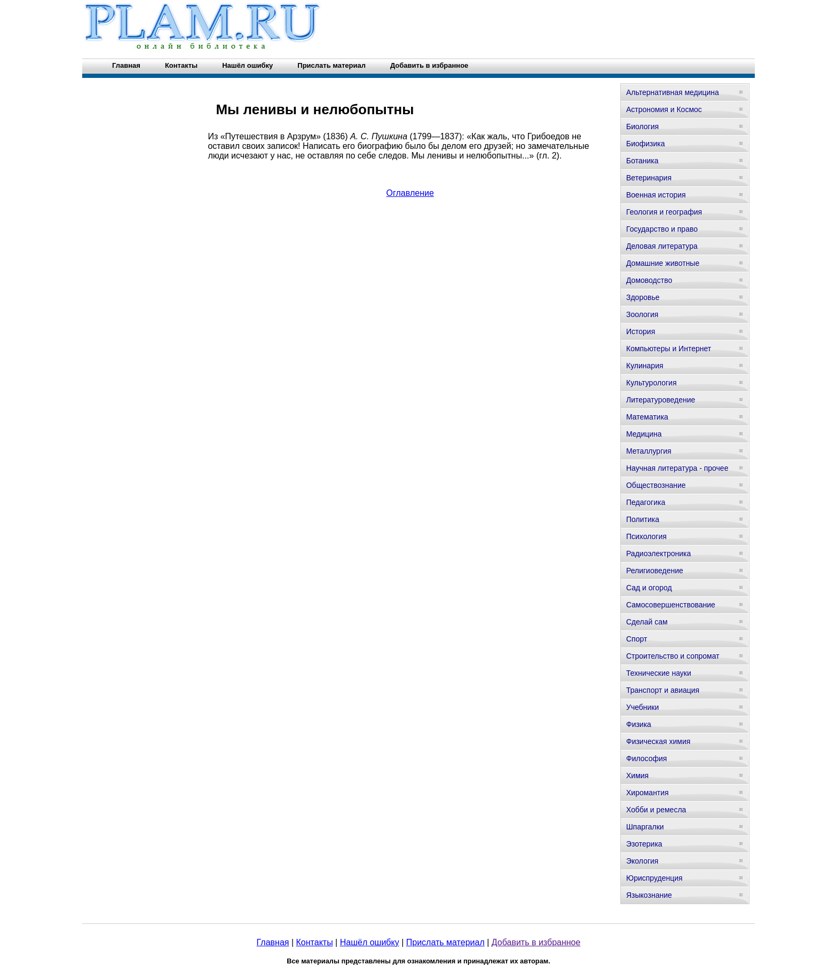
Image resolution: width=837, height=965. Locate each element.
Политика (642, 519)
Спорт (636, 639)
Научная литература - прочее (677, 468)
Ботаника (642, 160)
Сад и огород (649, 587)
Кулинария (645, 365)
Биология (642, 126)
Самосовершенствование (670, 604)
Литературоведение (660, 400)
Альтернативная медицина (672, 92)
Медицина (644, 434)
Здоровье (643, 297)
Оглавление (410, 192)
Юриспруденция (654, 878)
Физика (638, 724)
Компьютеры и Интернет (668, 348)
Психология (646, 536)
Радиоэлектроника (658, 553)
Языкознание (649, 895)
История (640, 331)
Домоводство (649, 280)
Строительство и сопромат (673, 656)
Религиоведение (654, 570)
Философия (646, 758)
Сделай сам (647, 622)
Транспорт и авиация (662, 690)
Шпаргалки (645, 826)
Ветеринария (649, 177)
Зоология (642, 314)
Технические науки (658, 673)
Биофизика (645, 143)
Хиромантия (647, 792)
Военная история (656, 195)
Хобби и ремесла (656, 809)
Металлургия (649, 451)
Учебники (642, 707)
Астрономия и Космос (664, 109)
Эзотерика (644, 844)
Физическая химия (658, 741)
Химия (637, 775)
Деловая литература (662, 246)
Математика (647, 417)
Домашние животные (662, 263)
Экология (642, 861)
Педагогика (645, 502)
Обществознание (656, 485)
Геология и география (664, 212)
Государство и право (662, 229)
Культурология (651, 382)
